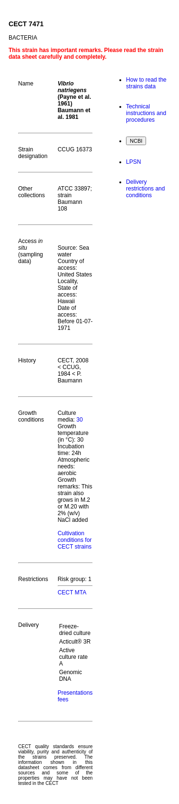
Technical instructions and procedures (146, 113)
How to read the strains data (146, 83)
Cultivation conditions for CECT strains (75, 540)
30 (79, 419)
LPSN (133, 162)
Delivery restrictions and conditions (145, 189)
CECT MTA (72, 592)
